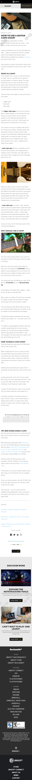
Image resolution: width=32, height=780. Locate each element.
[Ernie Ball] (16, 697)
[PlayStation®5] (16, 681)
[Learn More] (16, 600)
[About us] (16, 772)
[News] (16, 775)
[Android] (16, 676)
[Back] (16, 551)
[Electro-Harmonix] (16, 709)
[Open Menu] (2, 6)
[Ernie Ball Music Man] (16, 700)
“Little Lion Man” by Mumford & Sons (12, 449)
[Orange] (16, 706)
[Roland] (16, 714)
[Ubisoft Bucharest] (16, 663)
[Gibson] (16, 689)
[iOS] (16, 673)
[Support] (16, 778)
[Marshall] (16, 703)
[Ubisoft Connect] (16, 769)
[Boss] (16, 717)
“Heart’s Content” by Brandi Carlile (11, 451)
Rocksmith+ (25, 443)
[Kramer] (16, 695)
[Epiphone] (16, 692)
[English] (16, 749)
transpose (27, 57)
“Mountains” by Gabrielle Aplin (20, 447)
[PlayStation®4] (16, 679)
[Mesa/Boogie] (16, 711)
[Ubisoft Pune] (16, 660)
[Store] (16, 766)
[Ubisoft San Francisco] (16, 657)
